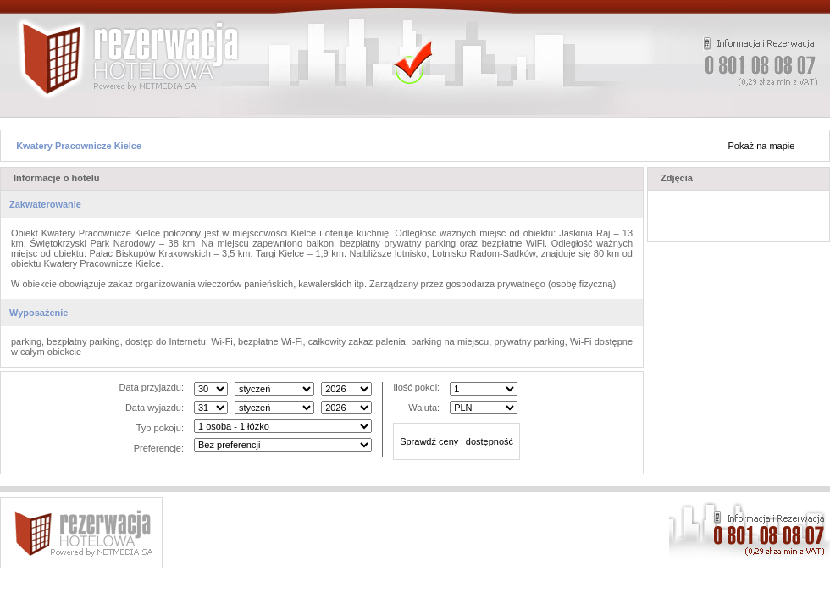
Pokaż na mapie (761, 146)
